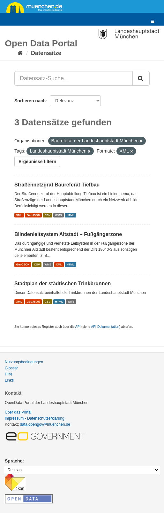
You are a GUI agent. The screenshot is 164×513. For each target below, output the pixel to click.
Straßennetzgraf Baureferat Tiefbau (57, 184)
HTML (70, 215)
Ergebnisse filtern (37, 161)
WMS (58, 215)
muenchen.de (37, 7)
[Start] (20, 53)
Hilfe (8, 374)
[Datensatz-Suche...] (73, 78)
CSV (48, 215)
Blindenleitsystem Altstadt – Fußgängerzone (68, 234)
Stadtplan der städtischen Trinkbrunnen (62, 283)
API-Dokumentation (105, 326)
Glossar (11, 368)
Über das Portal (18, 412)
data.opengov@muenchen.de (45, 424)
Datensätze (46, 53)
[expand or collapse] (152, 21)
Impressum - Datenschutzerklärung (34, 418)
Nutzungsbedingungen (24, 362)
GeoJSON (33, 215)
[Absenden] (141, 78)
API (77, 326)
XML (19, 215)
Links (9, 380)
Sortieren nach (30, 100)
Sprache (13, 460)
